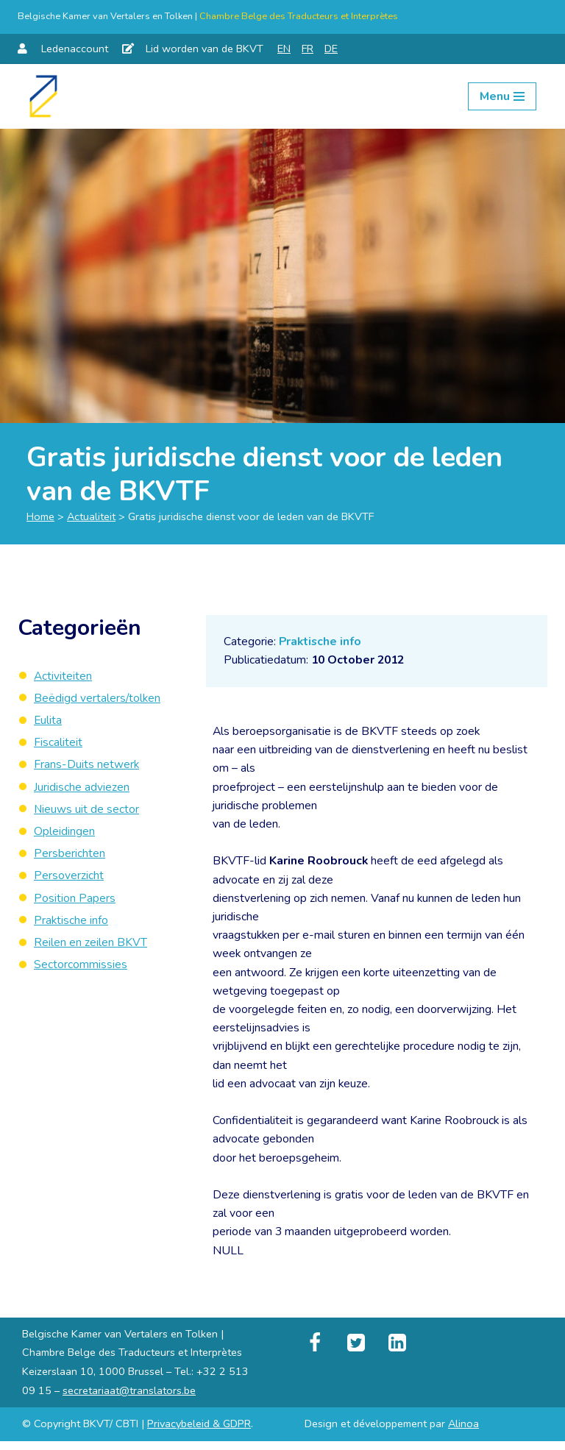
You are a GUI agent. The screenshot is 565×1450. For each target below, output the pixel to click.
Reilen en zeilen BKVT (90, 946)
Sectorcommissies (80, 969)
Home (40, 516)
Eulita (48, 721)
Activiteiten (63, 676)
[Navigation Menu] (502, 96)
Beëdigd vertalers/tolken (98, 699)
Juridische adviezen (81, 789)
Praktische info (321, 641)
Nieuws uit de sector (87, 811)
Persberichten (69, 856)
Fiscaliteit (58, 744)
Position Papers (75, 901)
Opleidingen (64, 833)
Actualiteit (91, 516)
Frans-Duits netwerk (87, 766)
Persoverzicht (69, 878)
